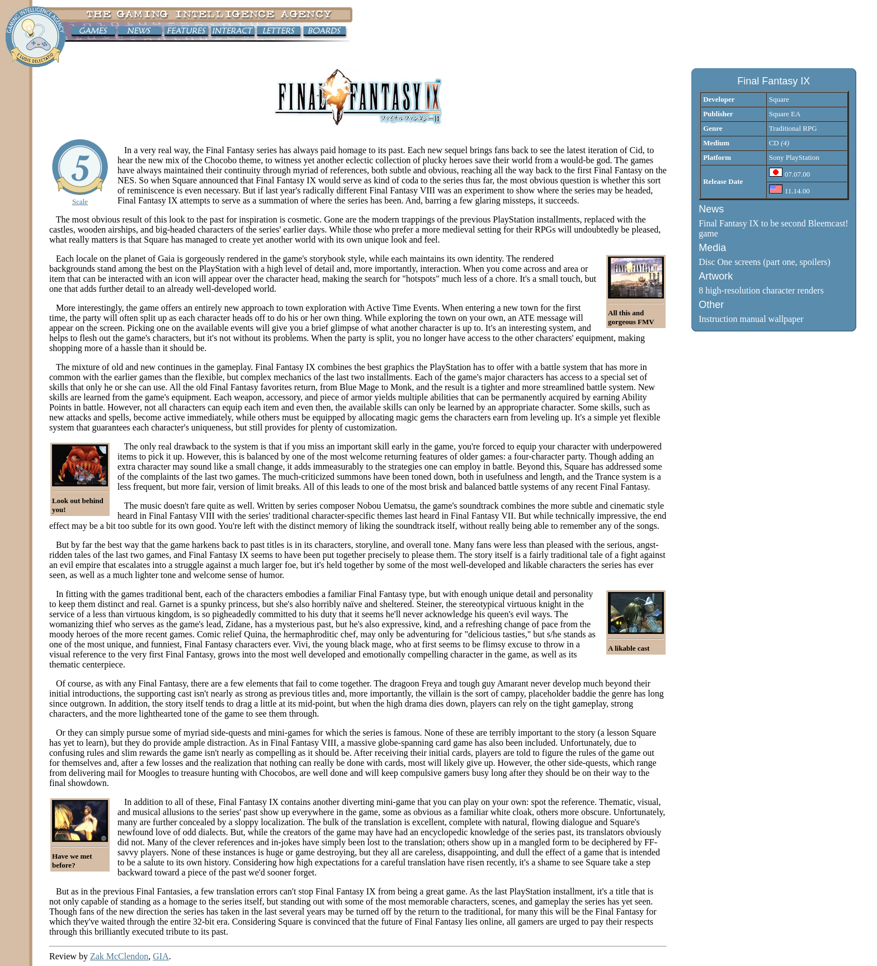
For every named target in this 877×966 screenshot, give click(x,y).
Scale (80, 201)
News (711, 209)
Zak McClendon (119, 956)
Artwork (716, 276)
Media (712, 247)
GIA (160, 956)
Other (711, 304)
